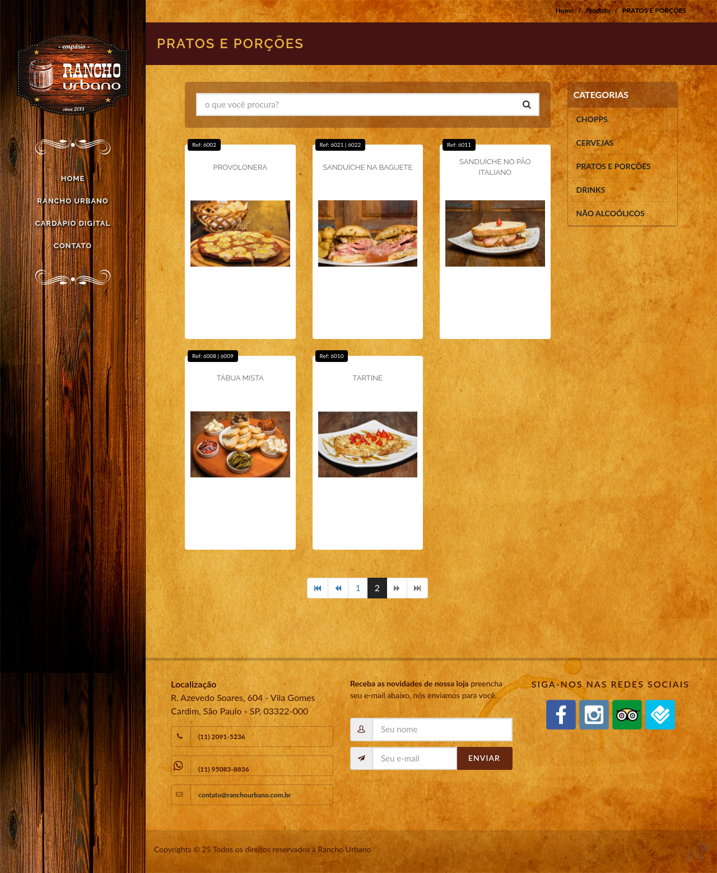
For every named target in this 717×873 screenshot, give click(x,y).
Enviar (484, 758)
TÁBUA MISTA (240, 378)
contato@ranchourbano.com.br (244, 795)
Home (565, 10)
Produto (598, 10)
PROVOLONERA (240, 167)
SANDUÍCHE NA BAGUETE (367, 167)
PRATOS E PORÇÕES (654, 10)
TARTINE (368, 378)
